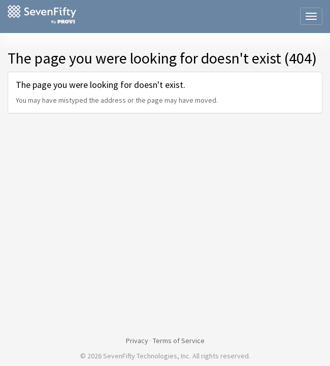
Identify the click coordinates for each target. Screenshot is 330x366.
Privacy (137, 340)
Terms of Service (179, 340)
